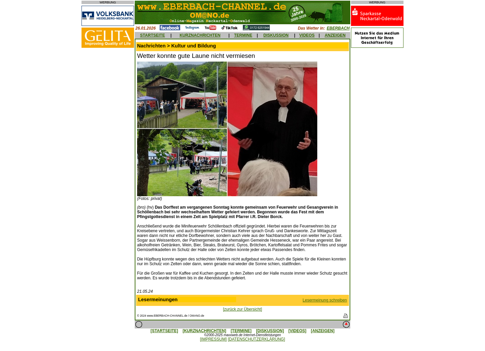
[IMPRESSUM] (213, 339)
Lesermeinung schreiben (325, 300)
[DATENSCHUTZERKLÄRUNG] (256, 339)
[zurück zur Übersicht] (242, 309)
